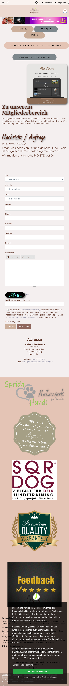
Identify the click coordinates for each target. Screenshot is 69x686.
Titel (8, 194)
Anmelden (47, 2)
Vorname (10, 204)
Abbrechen (24, 326)
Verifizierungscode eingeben (17, 300)
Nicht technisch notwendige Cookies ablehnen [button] (37, 677)
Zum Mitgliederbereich (34, 57)
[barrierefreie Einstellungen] (36, 2)
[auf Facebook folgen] (8, 2)
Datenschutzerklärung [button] (23, 665)
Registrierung (62, 2)
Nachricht (10, 252)
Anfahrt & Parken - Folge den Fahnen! (36, 45)
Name (8, 214)
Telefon (9, 233)
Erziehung (22, 29)
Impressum (6, 675)
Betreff (9, 243)
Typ (7, 175)
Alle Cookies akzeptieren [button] (38, 672)
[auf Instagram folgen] (3, 2)
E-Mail (8, 223)
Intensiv (34, 35)
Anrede (9, 185)
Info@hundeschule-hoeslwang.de (23, 317)
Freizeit (46, 29)
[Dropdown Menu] (65, 11)
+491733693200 (38, 359)
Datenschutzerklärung (31, 309)
